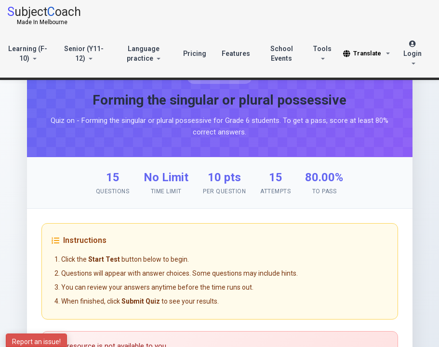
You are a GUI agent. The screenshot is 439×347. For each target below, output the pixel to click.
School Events (281, 53)
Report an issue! (36, 342)
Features (236, 53)
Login (412, 52)
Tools (322, 52)
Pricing (194, 53)
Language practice (143, 53)
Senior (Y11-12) (84, 53)
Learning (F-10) (27, 53)
